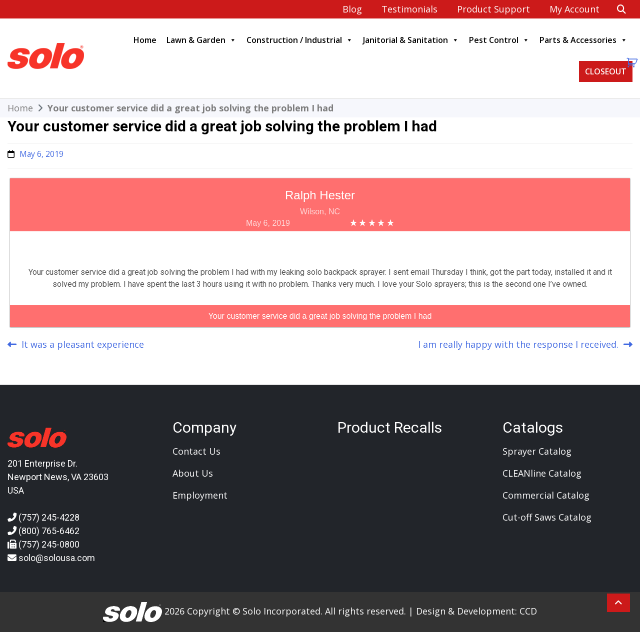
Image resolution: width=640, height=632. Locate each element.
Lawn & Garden (201, 40)
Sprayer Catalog (537, 451)
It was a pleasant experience (83, 344)
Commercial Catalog (546, 495)
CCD (528, 611)
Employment (200, 495)
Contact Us (196, 451)
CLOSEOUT (605, 71)
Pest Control (499, 40)
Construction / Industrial (299, 40)
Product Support (493, 9)
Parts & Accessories (584, 40)
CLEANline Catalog (542, 473)
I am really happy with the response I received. (518, 344)
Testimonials (410, 9)
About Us (192, 473)
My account (575, 9)
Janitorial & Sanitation (411, 40)
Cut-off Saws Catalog (547, 517)
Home (145, 39)
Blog (352, 9)
